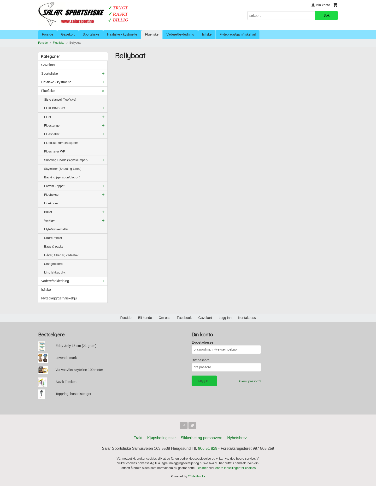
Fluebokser (51, 194)
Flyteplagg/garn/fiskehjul (237, 34)
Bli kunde (145, 318)
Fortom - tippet (54, 186)
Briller (48, 212)
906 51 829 (207, 448)
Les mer (202, 468)
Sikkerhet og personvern (201, 438)
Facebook (184, 318)
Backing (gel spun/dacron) (62, 177)
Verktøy (49, 220)
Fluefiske (152, 34)
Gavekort (68, 34)
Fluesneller (51, 134)
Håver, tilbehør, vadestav (61, 255)
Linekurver (51, 203)
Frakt (138, 438)
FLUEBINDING (54, 108)
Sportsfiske (91, 34)
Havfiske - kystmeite (122, 34)
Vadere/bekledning (180, 34)
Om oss (164, 318)
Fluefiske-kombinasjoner (61, 143)
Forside (47, 34)
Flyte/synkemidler (56, 229)
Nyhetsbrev (237, 438)
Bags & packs (53, 246)
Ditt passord (201, 360)
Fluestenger (52, 125)
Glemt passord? (250, 381)
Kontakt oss (247, 318)
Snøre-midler (53, 238)
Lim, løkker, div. (54, 272)
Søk (326, 15)
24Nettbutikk (196, 476)
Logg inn (225, 318)
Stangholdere (53, 264)
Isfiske (207, 34)
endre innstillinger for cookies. (236, 468)
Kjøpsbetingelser (161, 438)
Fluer (47, 117)
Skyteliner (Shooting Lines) (62, 168)
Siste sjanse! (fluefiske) (60, 99)
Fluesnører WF (54, 151)
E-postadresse (202, 342)
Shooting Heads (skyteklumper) (66, 160)
